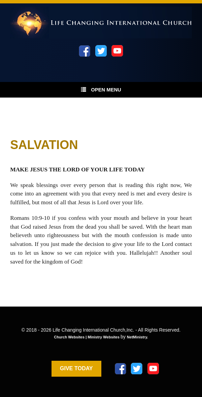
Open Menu (101, 89)
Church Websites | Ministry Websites (87, 337)
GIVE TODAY (76, 368)
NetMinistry (137, 337)
